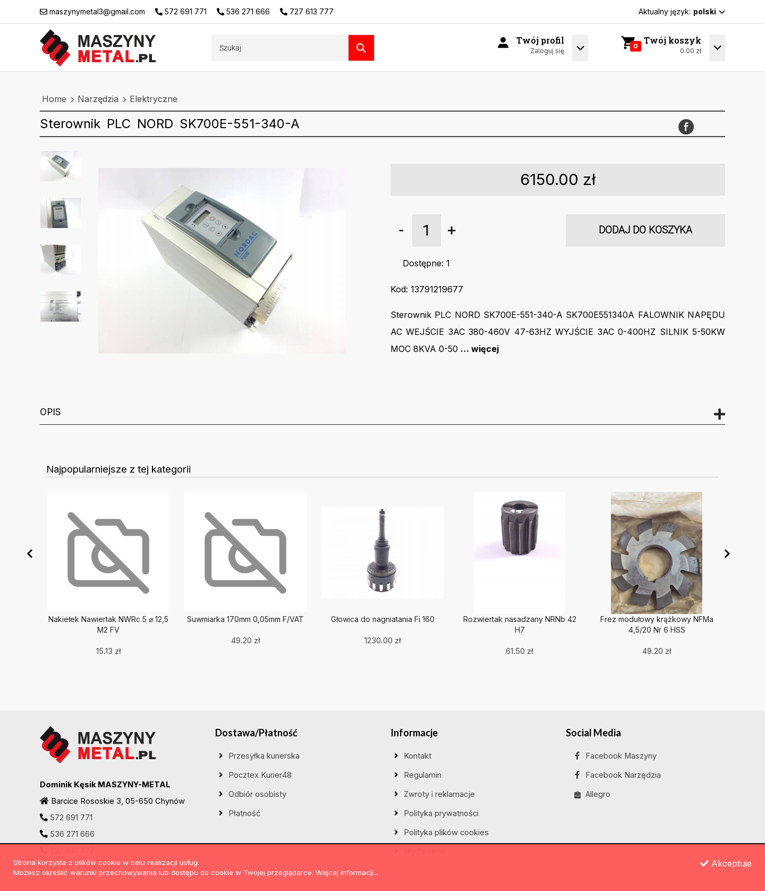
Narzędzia (98, 99)
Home (54, 99)
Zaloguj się (547, 51)
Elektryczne (153, 99)
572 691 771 (71, 817)
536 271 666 (72, 834)
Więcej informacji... (347, 872)
